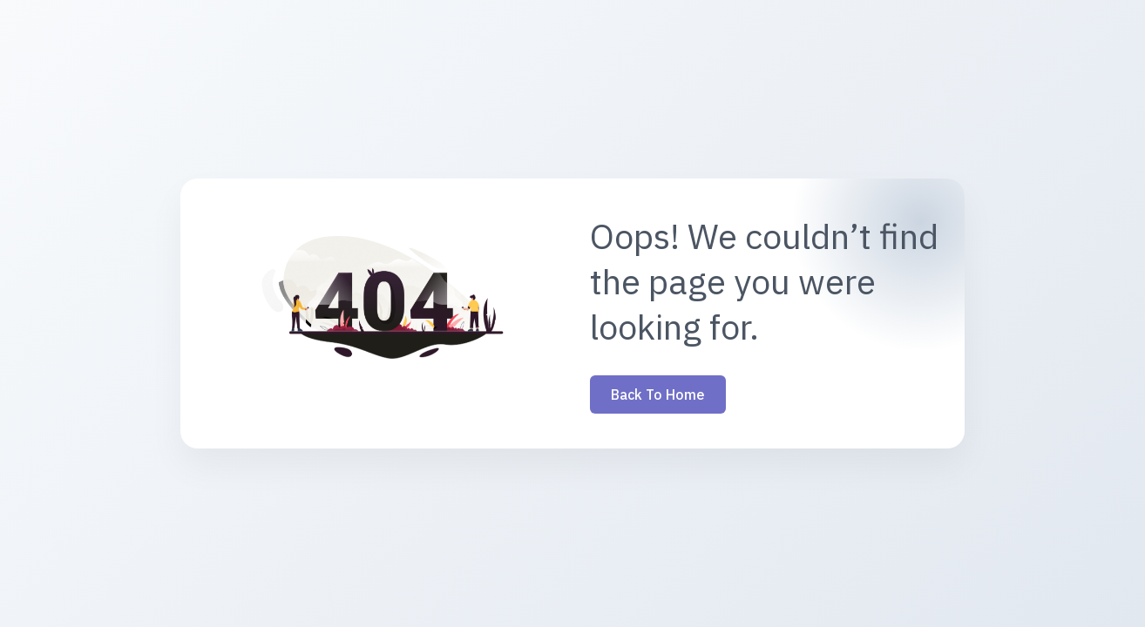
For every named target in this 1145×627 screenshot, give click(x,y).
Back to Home (658, 394)
